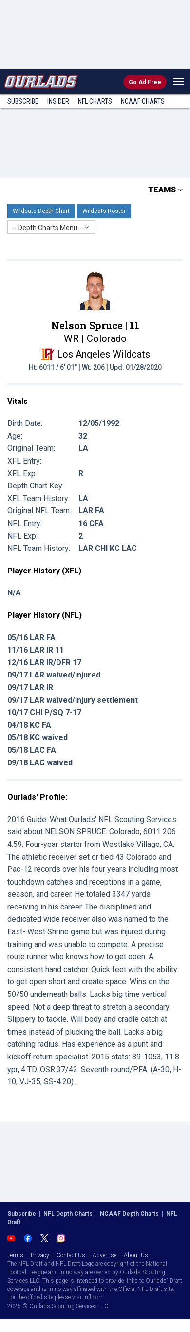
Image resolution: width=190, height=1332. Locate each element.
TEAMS (165, 189)
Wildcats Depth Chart (41, 211)
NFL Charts (95, 101)
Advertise (104, 1255)
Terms (15, 1255)
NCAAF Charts (143, 101)
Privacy (40, 1255)
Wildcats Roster (104, 211)
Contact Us (71, 1255)
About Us (136, 1255)
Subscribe (22, 101)
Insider (58, 101)
